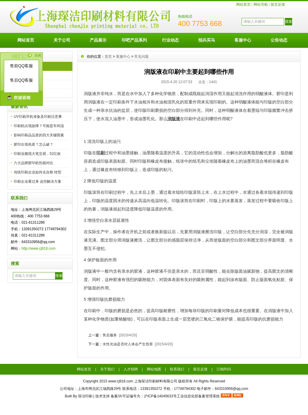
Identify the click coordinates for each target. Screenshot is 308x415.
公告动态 (279, 40)
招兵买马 (206, 40)
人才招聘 (130, 369)
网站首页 (243, 4)
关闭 (38, 56)
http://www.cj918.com (38, 248)
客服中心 (242, 40)
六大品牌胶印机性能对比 (33, 163)
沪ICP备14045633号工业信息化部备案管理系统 (181, 396)
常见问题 (141, 56)
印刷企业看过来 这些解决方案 (37, 181)
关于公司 (62, 40)
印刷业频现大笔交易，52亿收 (37, 154)
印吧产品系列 (134, 40)
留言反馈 (278, 4)
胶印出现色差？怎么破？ (33, 144)
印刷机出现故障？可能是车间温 (39, 126)
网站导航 (261, 4)
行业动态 (170, 40)
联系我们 (177, 369)
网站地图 (154, 369)
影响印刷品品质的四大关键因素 (39, 135)
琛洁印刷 (85, 396)
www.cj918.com (120, 381)
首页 (108, 56)
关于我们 (107, 369)
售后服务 (110, 335)
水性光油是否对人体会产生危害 (128, 344)
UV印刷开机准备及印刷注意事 (38, 117)
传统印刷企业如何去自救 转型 (37, 172)
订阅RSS (223, 369)
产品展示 (98, 40)
